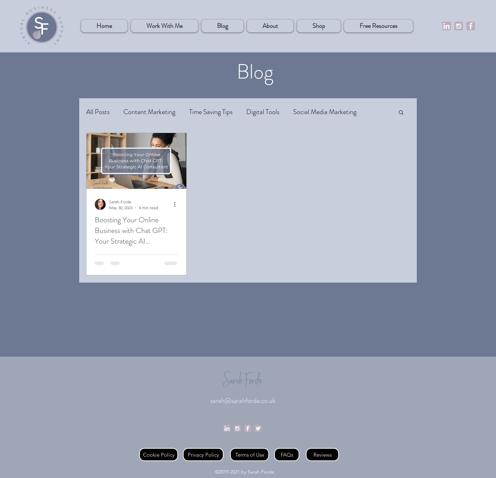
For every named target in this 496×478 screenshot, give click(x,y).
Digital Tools (262, 112)
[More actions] (177, 204)
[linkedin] (446, 26)
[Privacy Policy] (203, 454)
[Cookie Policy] (158, 454)
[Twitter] (258, 428)
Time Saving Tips (210, 112)
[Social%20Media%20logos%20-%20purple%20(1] (458, 26)
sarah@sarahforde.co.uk (243, 401)
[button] (319, 26)
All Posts (98, 112)
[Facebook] (470, 26)
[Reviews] (322, 454)
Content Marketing (149, 112)
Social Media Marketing (324, 112)
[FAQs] (286, 454)
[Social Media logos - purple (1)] (237, 428)
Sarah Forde (243, 381)
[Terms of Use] (249, 454)
